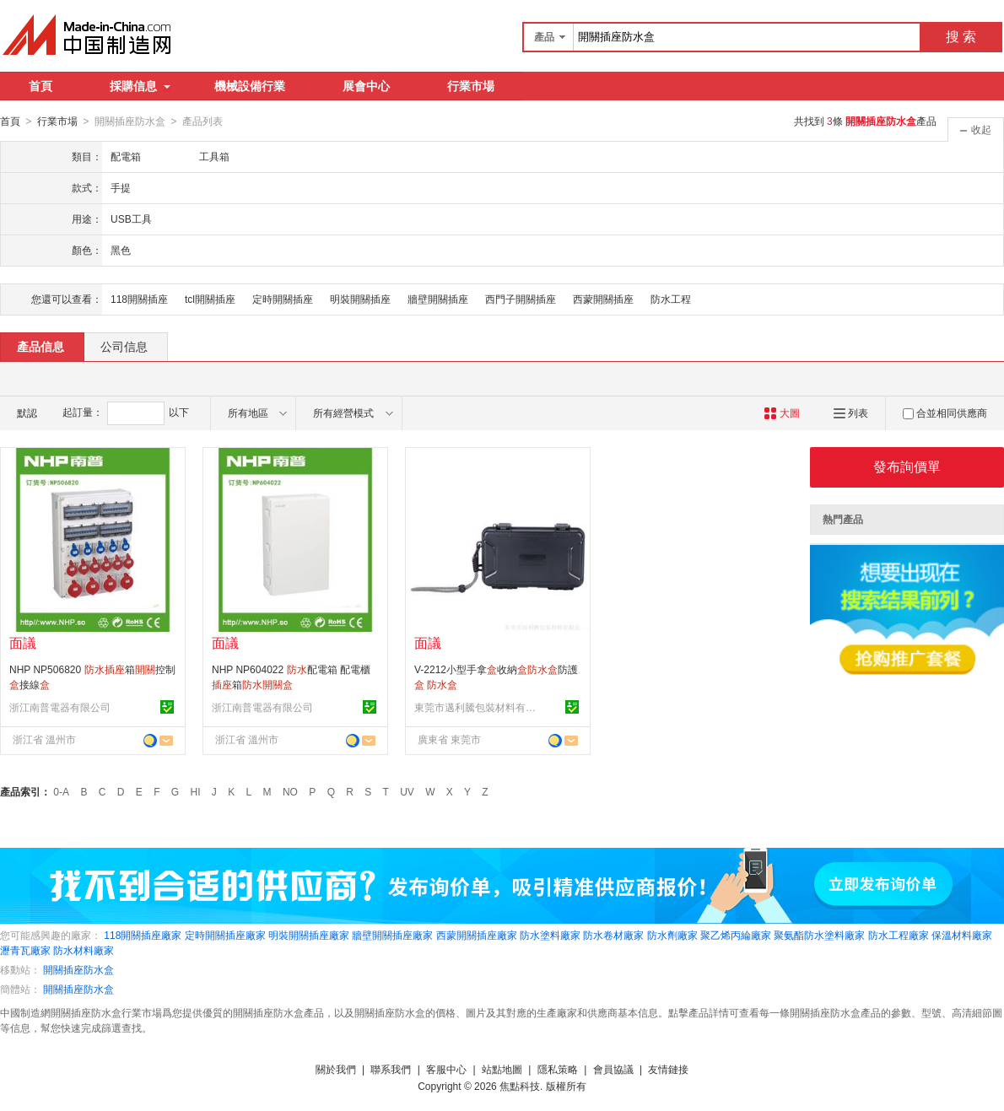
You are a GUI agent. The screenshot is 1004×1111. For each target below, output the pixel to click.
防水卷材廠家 (613, 935)
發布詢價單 (907, 466)
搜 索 (961, 37)
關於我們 (336, 1069)
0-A (61, 791)
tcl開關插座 (210, 299)
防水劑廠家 (672, 935)
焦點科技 (519, 1086)
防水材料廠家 (83, 950)
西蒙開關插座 (603, 299)
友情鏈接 (668, 1069)
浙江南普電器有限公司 (60, 707)
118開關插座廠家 (142, 935)
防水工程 (670, 299)
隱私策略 (557, 1069)
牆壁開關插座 (438, 299)
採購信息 (140, 86)
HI (196, 791)
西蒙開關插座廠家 (476, 935)
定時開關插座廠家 (225, 935)
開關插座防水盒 (78, 969)
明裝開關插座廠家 (308, 935)
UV (407, 791)
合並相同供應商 (945, 412)
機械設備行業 (249, 86)
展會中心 (366, 86)
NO (290, 791)
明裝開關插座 (360, 299)
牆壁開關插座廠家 (392, 935)
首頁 (40, 86)
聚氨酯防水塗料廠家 (819, 935)
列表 (851, 412)
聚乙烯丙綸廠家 (735, 935)
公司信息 (124, 346)
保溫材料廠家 (961, 935)
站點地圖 (502, 1069)
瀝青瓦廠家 (25, 950)
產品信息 (40, 346)
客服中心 (446, 1069)
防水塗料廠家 (550, 935)
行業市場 (470, 86)
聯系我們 (390, 1069)
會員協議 (613, 1069)
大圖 (781, 412)
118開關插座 (139, 299)
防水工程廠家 (898, 935)
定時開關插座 (282, 299)
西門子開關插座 (520, 299)
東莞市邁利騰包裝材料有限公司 (477, 707)
